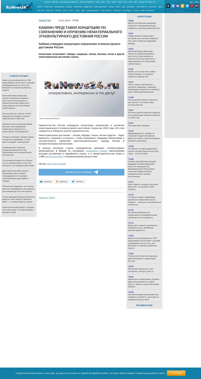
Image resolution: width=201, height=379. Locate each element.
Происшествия (100, 7)
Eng (197, 2)
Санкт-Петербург (87, 2)
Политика (48, 7)
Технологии (141, 7)
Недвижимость (93, 10)
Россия (47, 2)
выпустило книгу (54, 156)
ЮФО (114, 2)
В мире (39, 7)
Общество (88, 7)
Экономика (59, 7)
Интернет (152, 7)
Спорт (117, 7)
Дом (83, 10)
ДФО (135, 2)
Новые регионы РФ (147, 2)
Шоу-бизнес (106, 10)
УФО (125, 2)
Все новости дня (144, 305)
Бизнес (69, 7)
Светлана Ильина (56, 163)
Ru (191, 2)
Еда (123, 7)
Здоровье (130, 7)
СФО (130, 2)
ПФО (108, 2)
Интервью (127, 10)
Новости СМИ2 (47, 197)
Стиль (77, 10)
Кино (70, 10)
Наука (111, 7)
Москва (55, 2)
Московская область (69, 2)
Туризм (58, 10)
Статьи (136, 10)
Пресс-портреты (147, 10)
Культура (40, 10)
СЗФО (97, 2)
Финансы (78, 7)
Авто (160, 7)
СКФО (120, 2)
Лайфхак (117, 10)
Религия (49, 10)
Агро (65, 10)
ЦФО (103, 2)
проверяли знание (96, 150)
